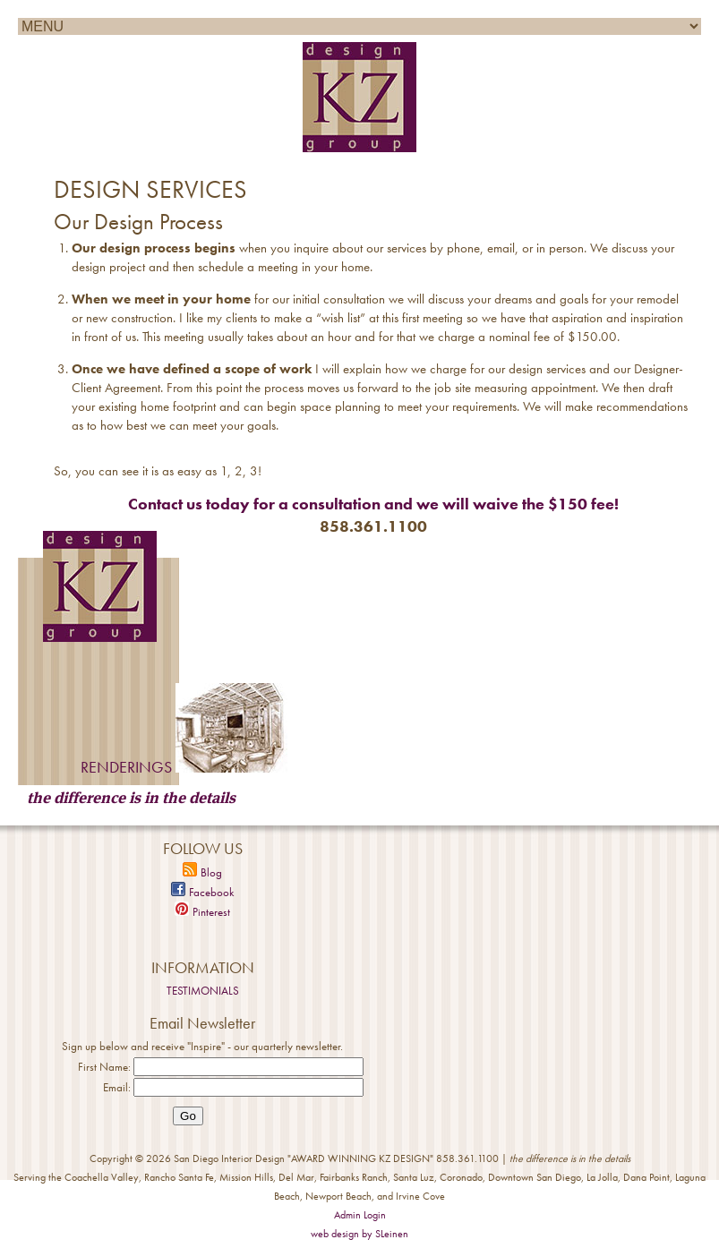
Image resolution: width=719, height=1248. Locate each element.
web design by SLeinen (359, 1234)
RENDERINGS (126, 766)
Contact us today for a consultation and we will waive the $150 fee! (373, 503)
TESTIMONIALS (203, 990)
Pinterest (202, 911)
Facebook (202, 892)
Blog (202, 872)
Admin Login (360, 1215)
